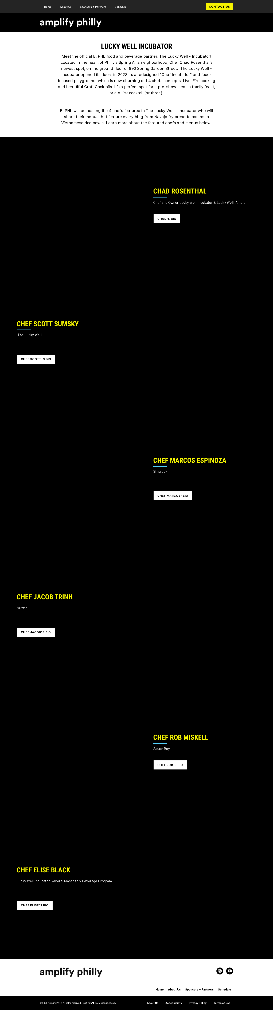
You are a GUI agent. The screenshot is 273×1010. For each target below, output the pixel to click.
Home (48, 7)
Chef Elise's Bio (35, 905)
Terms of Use (221, 1002)
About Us (66, 7)
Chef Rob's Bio (170, 765)
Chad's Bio (166, 218)
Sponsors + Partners (93, 7)
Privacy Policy (197, 1002)
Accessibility (173, 1002)
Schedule (121, 7)
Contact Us (219, 6)
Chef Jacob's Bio (36, 632)
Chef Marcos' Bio (172, 495)
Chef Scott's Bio (36, 359)
